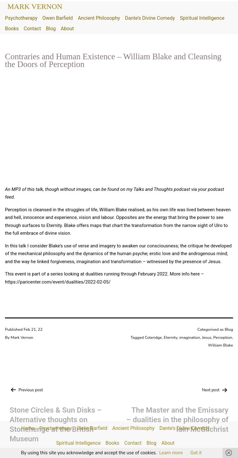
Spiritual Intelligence (202, 18)
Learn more (171, 453)
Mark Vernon (34, 6)
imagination (189, 337)
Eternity (170, 337)
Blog (51, 29)
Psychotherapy (21, 18)
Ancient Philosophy (99, 18)
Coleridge (153, 337)
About (67, 29)
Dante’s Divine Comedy (150, 18)
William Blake (220, 345)
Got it (196, 453)
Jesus (206, 337)
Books (12, 29)
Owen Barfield (57, 18)
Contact (32, 29)
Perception (222, 337)
